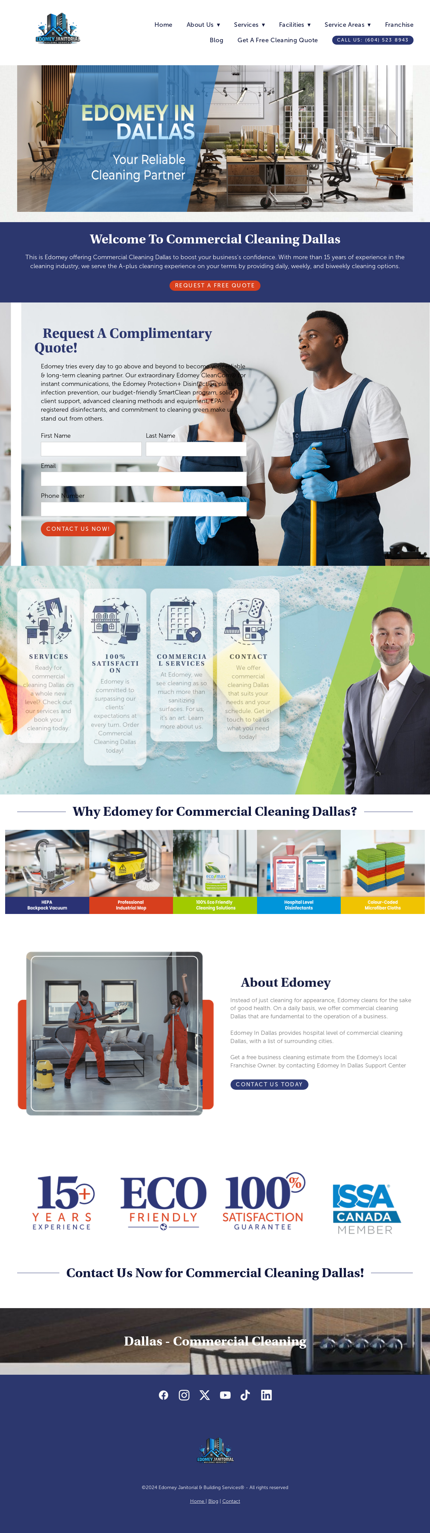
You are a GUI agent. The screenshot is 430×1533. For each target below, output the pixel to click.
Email (48, 465)
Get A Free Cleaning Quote (277, 40)
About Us (203, 24)
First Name (56, 435)
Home (163, 24)
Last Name (160, 435)
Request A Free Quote (215, 285)
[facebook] (164, 1395)
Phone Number (62, 495)
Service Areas (348, 24)
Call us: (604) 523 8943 (373, 40)
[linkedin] (267, 1395)
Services (249, 24)
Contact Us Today (253, 1084)
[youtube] (225, 1395)
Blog (216, 40)
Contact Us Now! (78, 529)
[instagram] (184, 1395)
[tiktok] (246, 1395)
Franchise (399, 24)
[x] (205, 1395)
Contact (231, 1501)
